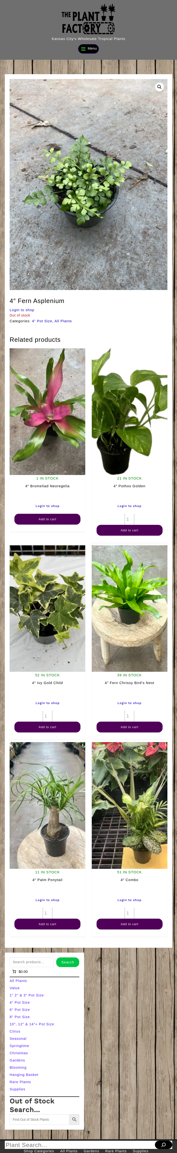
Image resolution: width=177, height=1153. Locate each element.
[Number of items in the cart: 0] (20, 971)
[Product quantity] (129, 519)
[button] (159, 87)
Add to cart (47, 519)
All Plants (63, 321)
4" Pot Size (42, 321)
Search (67, 962)
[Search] (163, 1145)
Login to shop (22, 310)
